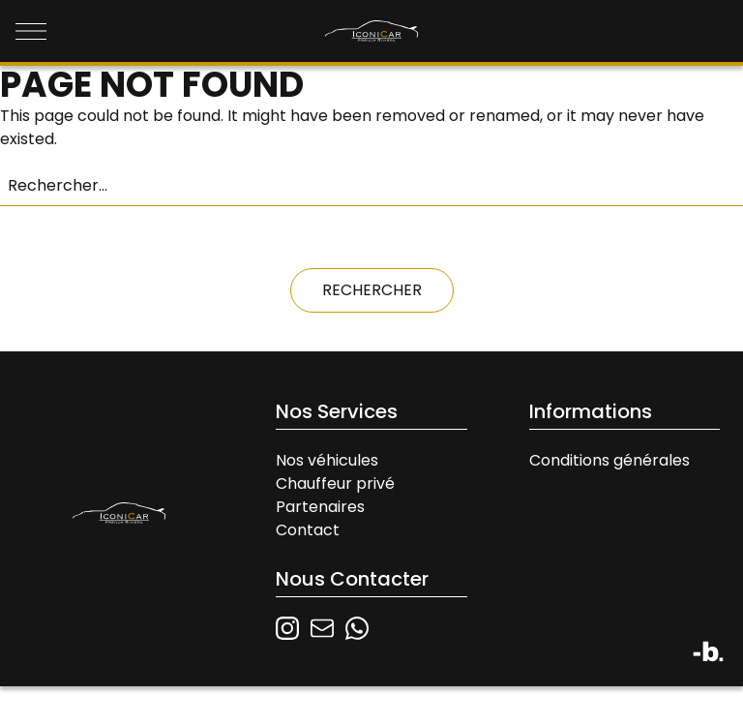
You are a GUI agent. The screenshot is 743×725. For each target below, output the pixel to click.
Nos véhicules (327, 460)
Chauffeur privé (335, 483)
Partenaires (320, 507)
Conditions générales (609, 460)
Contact (308, 530)
